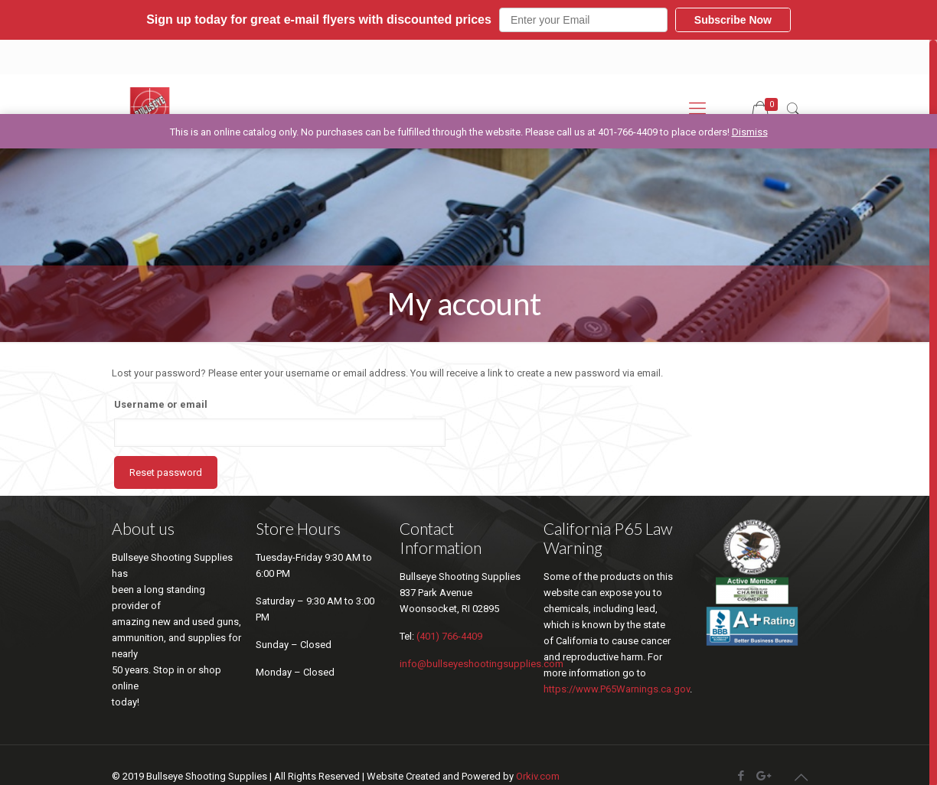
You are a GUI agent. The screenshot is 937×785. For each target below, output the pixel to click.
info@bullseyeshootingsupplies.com (481, 663)
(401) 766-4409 (449, 636)
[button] (468, 20)
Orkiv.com (538, 776)
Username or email (160, 404)
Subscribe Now (733, 20)
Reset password (165, 472)
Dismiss (750, 132)
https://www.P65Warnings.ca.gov (617, 689)
